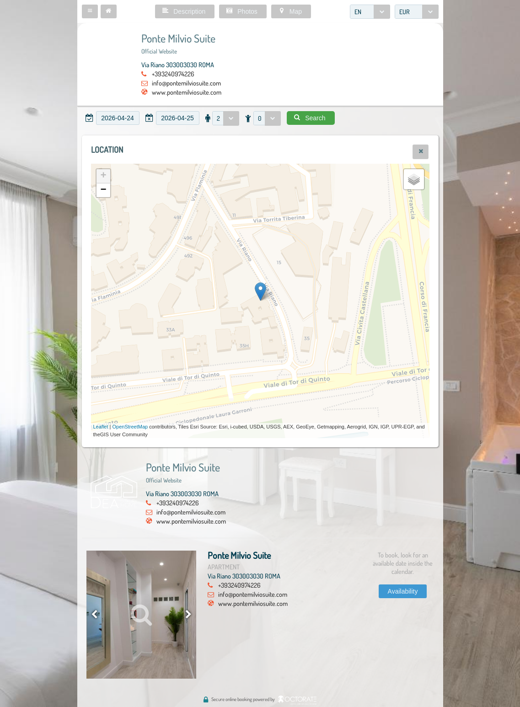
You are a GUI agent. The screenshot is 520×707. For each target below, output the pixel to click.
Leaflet (100, 426)
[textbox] (117, 118)
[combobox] (370, 12)
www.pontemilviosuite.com (186, 92)
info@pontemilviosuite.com (186, 83)
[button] (90, 11)
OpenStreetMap (130, 426)
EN (357, 12)
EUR (404, 12)
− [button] (103, 190)
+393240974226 (173, 74)
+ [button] (103, 176)
